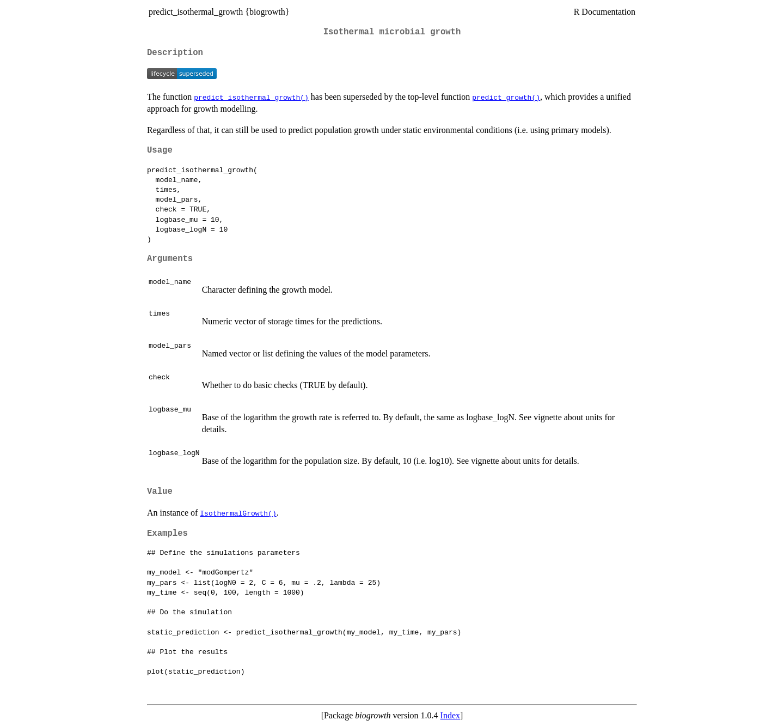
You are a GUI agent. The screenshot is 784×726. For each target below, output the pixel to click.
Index (450, 715)
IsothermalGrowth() (238, 513)
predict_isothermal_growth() (251, 97)
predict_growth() (506, 97)
